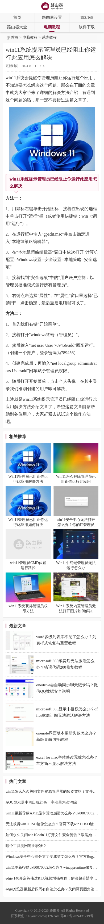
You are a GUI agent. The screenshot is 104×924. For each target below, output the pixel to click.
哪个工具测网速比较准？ (26, 846)
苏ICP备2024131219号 (76, 916)
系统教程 (49, 37)
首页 (17, 17)
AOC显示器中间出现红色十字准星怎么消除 (41, 802)
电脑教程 (52, 27)
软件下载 (87, 27)
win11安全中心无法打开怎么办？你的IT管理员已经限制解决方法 (75, 525)
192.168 (86, 17)
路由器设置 (52, 17)
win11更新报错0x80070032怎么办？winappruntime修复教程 (53, 867)
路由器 (54, 910)
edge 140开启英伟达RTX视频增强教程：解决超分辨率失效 (53, 878)
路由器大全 (17, 27)
